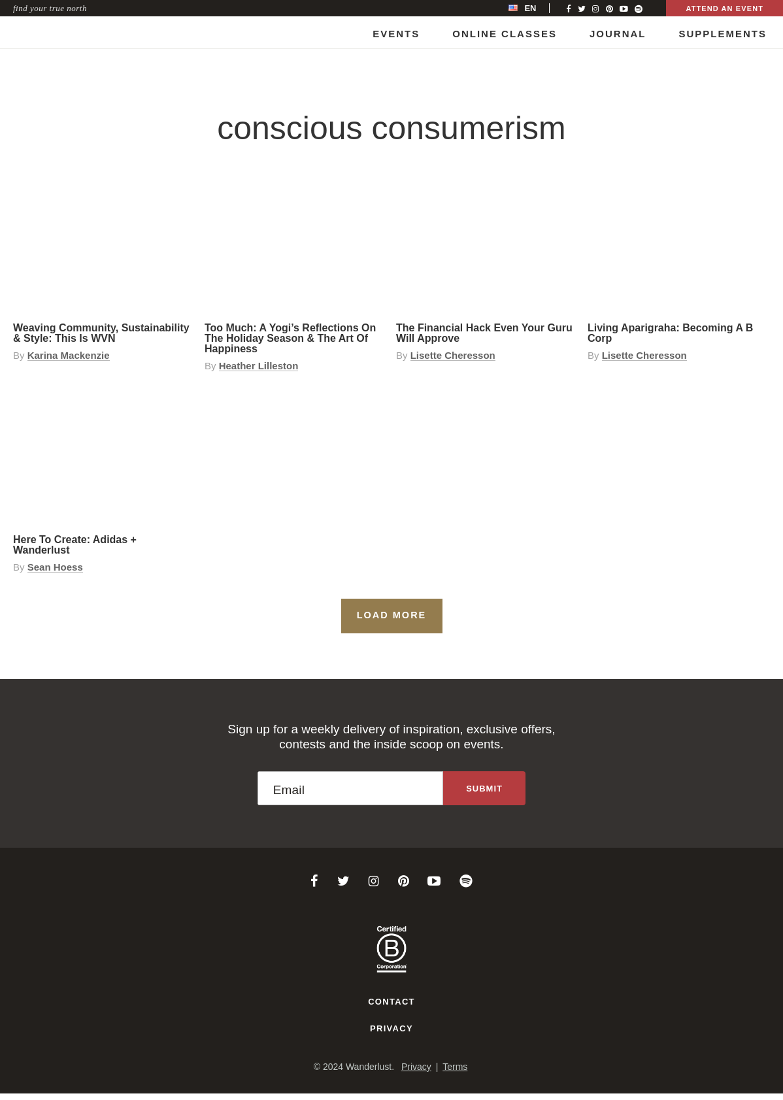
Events (396, 33)
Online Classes (504, 33)
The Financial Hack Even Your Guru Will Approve (484, 333)
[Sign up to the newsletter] (484, 788)
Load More (392, 615)
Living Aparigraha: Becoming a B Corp (670, 333)
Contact (391, 1002)
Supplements (722, 33)
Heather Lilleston (259, 366)
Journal (618, 33)
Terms (454, 1066)
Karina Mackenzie (68, 355)
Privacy (391, 1028)
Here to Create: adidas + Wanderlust (75, 545)
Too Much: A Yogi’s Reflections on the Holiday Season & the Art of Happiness (290, 338)
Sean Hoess (55, 567)
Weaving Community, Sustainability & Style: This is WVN (101, 333)
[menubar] (535, 8)
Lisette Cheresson (452, 355)
